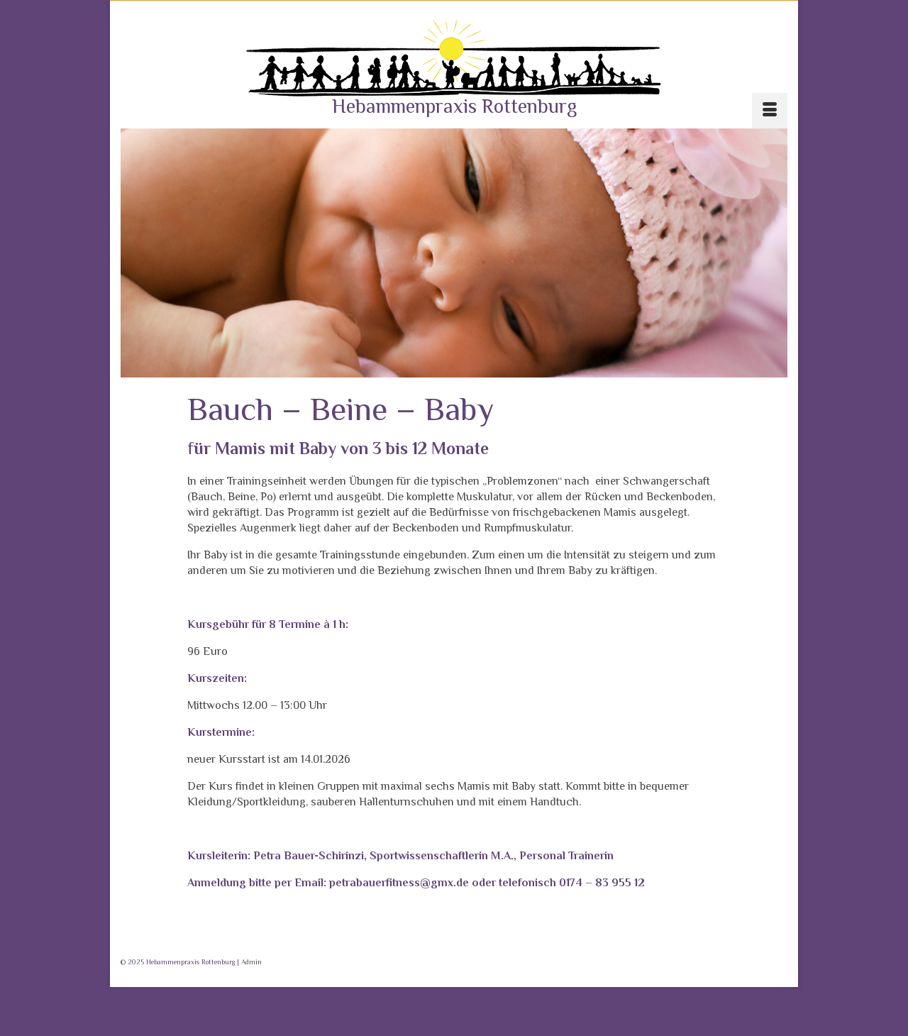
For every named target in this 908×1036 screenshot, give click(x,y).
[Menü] (769, 110)
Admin (251, 962)
